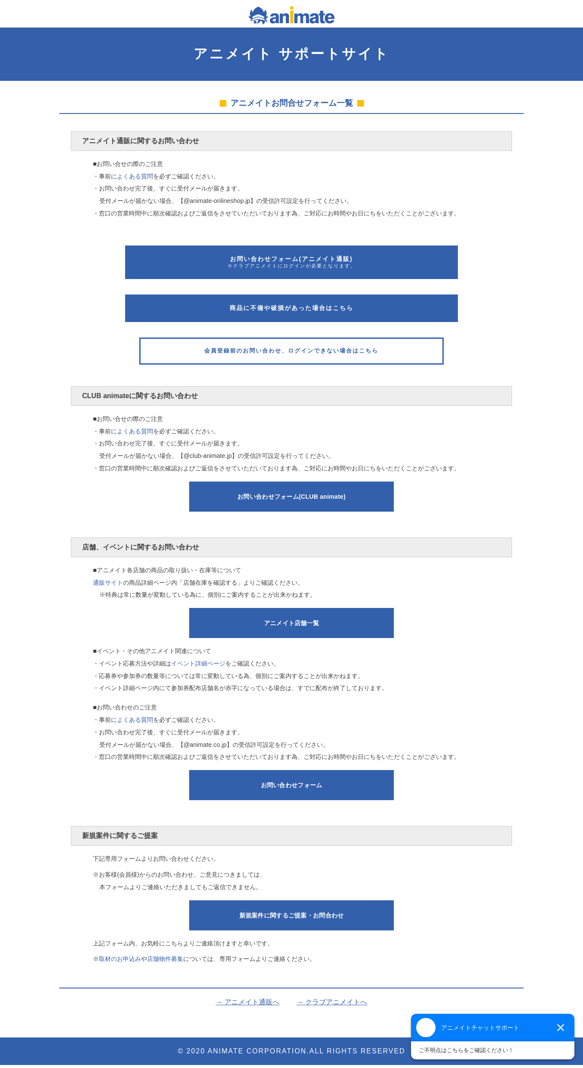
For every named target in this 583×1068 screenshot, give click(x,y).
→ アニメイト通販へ (247, 1005)
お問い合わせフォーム (291, 499)
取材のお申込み (120, 962)
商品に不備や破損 (291, 307)
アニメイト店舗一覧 (291, 626)
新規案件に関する (291, 918)
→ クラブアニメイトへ (332, 1005)
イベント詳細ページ (198, 666)
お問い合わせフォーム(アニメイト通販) (291, 262)
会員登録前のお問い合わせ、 (291, 352)
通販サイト (108, 585)
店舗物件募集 (165, 962)
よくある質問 (135, 176)
